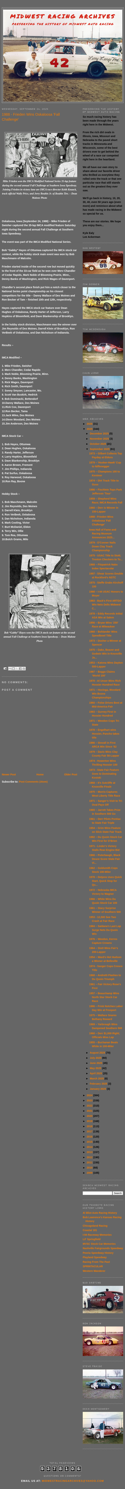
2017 (90, 1131)
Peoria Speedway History (98, 1252)
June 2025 (96, 1063)
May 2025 (96, 1068)
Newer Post (9, 774)
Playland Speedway (95, 1257)
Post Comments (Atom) (33, 781)
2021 (90, 1110)
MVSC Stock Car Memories (99, 1243)
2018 (90, 1126)
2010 (90, 1167)
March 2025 (97, 1078)
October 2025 (98, 443)
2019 (90, 1121)
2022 (90, 1105)
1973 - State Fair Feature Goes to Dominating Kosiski (104, 773)
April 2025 (96, 1073)
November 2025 (99, 438)
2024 (90, 1095)
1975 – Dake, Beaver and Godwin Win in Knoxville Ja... (105, 653)
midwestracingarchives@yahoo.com (73, 1480)
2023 (90, 1100)
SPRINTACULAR (93, 1266)
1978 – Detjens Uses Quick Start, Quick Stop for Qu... (105, 881)
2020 (90, 1115)
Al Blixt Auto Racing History (100, 1212)
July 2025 (96, 1057)
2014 (90, 1146)
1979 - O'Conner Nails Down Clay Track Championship (102, 546)
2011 (90, 1162)
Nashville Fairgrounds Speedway (103, 1248)
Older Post (70, 774)
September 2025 (100, 449)
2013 (90, 1152)
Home (40, 774)
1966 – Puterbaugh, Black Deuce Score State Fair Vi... (104, 859)
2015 (90, 1141)
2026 (90, 423)
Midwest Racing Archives (62, 16)
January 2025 (98, 1088)
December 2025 (99, 433)
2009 (90, 1172)
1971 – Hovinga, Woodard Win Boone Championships (104, 693)
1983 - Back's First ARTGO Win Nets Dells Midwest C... (105, 604)
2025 (90, 428)
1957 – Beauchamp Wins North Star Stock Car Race (104, 997)
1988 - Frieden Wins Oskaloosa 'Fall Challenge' (101, 520)
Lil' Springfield (92, 1239)
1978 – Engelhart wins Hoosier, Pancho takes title (104, 733)
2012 (90, 1157)
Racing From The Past (96, 1261)
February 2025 (99, 1083)
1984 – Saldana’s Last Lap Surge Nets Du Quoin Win (105, 930)
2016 (90, 1136)
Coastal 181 (90, 1230)
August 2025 (98, 1052)
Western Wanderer (94, 1270)
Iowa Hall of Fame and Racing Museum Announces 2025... (102, 533)
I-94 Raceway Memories (97, 1234)
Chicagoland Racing (95, 1225)
